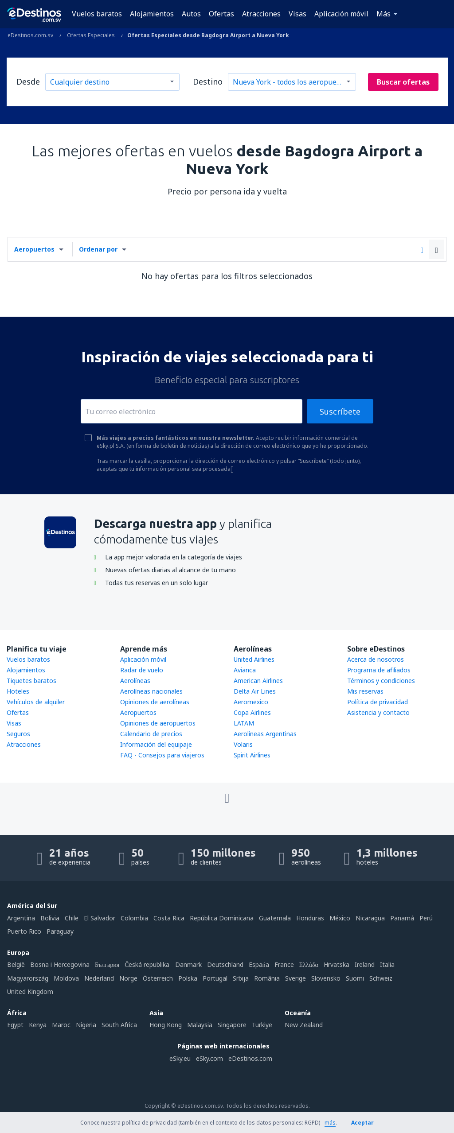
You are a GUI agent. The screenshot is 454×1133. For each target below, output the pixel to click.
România (267, 978)
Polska (187, 978)
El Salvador (99, 918)
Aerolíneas (135, 680)
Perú (426, 918)
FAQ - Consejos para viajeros (162, 755)
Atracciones (261, 14)
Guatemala (275, 918)
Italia (387, 964)
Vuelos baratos (97, 14)
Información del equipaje (156, 744)
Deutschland (225, 964)
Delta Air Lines (255, 691)
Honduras (310, 918)
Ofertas (221, 14)
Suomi (355, 978)
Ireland (365, 964)
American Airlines (258, 680)
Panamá (402, 918)
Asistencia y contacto (378, 712)
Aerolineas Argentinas (265, 733)
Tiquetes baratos (31, 680)
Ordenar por (98, 249)
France (284, 964)
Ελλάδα (308, 964)
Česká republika (147, 964)
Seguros (18, 733)
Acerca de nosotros (375, 659)
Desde (28, 81)
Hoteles (18, 691)
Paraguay (60, 931)
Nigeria (86, 1024)
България (107, 964)
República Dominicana (222, 918)
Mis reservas (365, 691)
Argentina (21, 918)
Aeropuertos (34, 249)
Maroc (61, 1024)
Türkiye (262, 1024)
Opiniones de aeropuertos (158, 723)
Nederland (99, 978)
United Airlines (254, 659)
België (16, 964)
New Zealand (304, 1024)
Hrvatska (336, 964)
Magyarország (27, 978)
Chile (71, 918)
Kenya (38, 1024)
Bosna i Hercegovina (60, 964)
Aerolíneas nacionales (151, 691)
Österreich (158, 978)
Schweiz (380, 978)
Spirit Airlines (252, 755)
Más (383, 14)
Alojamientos (152, 14)
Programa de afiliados (379, 670)
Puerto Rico (24, 931)
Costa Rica (168, 918)
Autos (191, 14)
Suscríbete (340, 411)
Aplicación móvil (341, 14)
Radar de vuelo (141, 670)
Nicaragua (370, 918)
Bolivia (49, 918)
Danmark (188, 964)
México (339, 918)
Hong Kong (165, 1024)
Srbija (241, 978)
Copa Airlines (252, 712)
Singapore (232, 1024)
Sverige (295, 978)
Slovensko (325, 978)
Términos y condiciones (381, 680)
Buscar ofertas (403, 82)
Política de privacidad (377, 702)
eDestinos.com (250, 1058)
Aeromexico (251, 702)
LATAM (244, 723)
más (330, 1122)
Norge (128, 978)
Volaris (243, 744)
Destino (208, 81)
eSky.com (209, 1058)
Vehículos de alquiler (36, 702)
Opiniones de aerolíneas (154, 702)
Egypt (15, 1024)
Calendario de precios (151, 733)
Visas (297, 14)
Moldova (66, 978)
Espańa (259, 964)
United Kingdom (30, 991)
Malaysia (199, 1024)
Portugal (215, 978)
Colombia (134, 918)
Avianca (245, 670)
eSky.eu (180, 1058)
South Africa (119, 1024)
